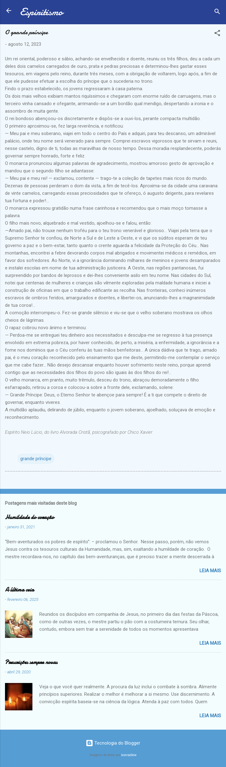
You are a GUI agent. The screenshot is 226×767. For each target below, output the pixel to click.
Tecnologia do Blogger (113, 743)
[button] (217, 34)
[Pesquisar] (217, 12)
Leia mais (210, 570)
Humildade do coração (29, 517)
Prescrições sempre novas (31, 662)
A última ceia (19, 590)
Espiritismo (41, 12)
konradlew (129, 755)
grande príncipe (35, 458)
